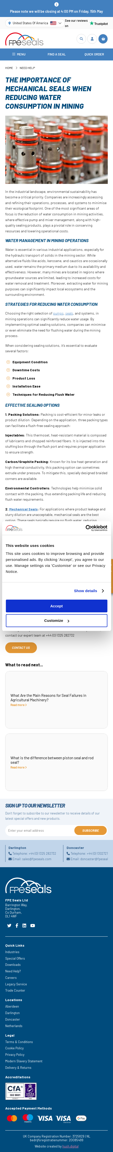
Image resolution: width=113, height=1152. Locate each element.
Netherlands (13, 1026)
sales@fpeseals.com (36, 859)
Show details (85, 591)
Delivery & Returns (18, 1068)
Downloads (13, 965)
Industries (12, 952)
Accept (56, 606)
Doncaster (12, 1019)
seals (69, 313)
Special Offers (15, 958)
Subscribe (90, 830)
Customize (56, 620)
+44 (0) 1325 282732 (42, 853)
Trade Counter (15, 990)
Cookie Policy (14, 1048)
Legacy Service (16, 984)
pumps (58, 313)
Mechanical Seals (23, 509)
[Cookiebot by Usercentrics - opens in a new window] (85, 528)
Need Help (27, 67)
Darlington (12, 1013)
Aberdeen (12, 1006)
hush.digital (70, 1146)
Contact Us (21, 648)
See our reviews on (86, 23)
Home (9, 67)
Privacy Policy (14, 1055)
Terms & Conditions (19, 1042)
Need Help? (13, 971)
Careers (11, 978)
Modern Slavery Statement (23, 1061)
